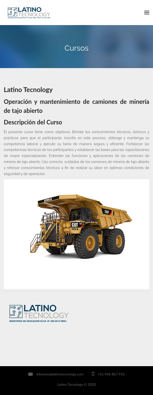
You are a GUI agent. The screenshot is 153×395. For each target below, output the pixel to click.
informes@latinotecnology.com (60, 374)
